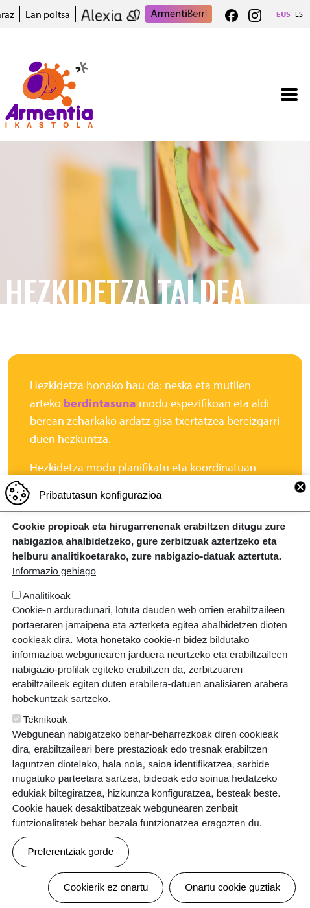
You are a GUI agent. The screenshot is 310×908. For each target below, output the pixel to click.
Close (300, 487)
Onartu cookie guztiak (232, 886)
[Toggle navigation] (289, 94)
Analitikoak (46, 595)
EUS (283, 14)
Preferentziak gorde (71, 851)
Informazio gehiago (54, 570)
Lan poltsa (47, 14)
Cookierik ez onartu (106, 886)
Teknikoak (45, 719)
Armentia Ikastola (49, 69)
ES (299, 14)
